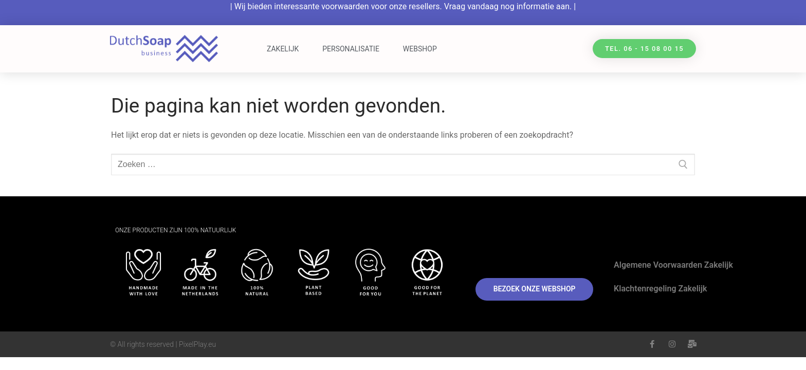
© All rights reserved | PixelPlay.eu (163, 344)
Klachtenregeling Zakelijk (660, 288)
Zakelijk (283, 49)
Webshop (420, 49)
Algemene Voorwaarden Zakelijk (673, 265)
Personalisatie (350, 49)
